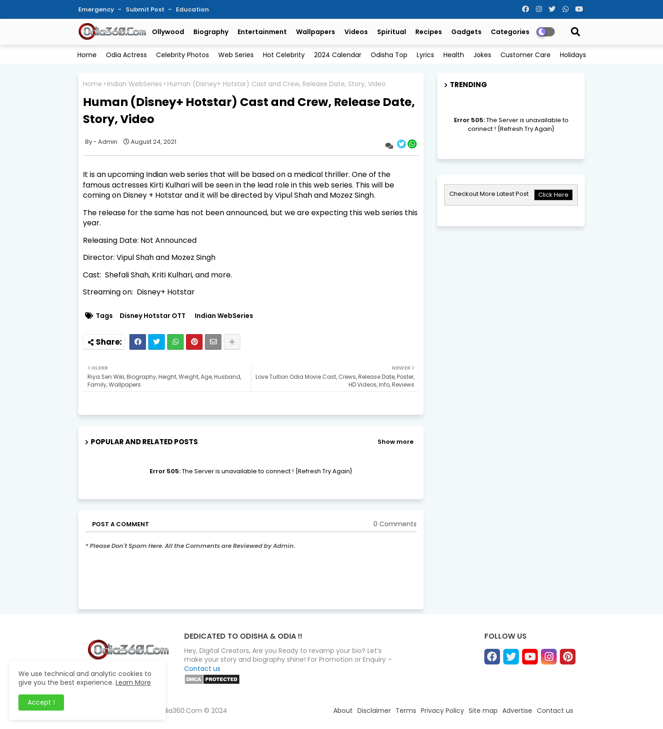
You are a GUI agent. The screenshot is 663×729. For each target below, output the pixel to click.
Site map (483, 710)
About (343, 710)
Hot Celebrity (284, 54)
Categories (510, 31)
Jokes (482, 54)
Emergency (97, 9)
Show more (395, 441)
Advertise (517, 710)
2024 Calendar (337, 54)
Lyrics (425, 54)
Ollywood (168, 31)
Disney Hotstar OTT (153, 316)
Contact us (202, 668)
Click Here (553, 194)
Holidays (573, 54)
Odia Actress (126, 54)
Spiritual (391, 31)
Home (87, 54)
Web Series (236, 54)
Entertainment (262, 31)
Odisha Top (389, 54)
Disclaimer (374, 710)
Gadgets (466, 31)
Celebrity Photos (182, 54)
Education (192, 9)
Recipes (428, 31)
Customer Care (525, 54)
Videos (356, 31)
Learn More (133, 682)
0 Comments (395, 524)
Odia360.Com (179, 710)
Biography (210, 31)
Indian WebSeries (134, 84)
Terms (405, 710)
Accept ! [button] (41, 702)
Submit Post (146, 9)
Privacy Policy (442, 710)
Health (453, 54)
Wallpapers (315, 31)
